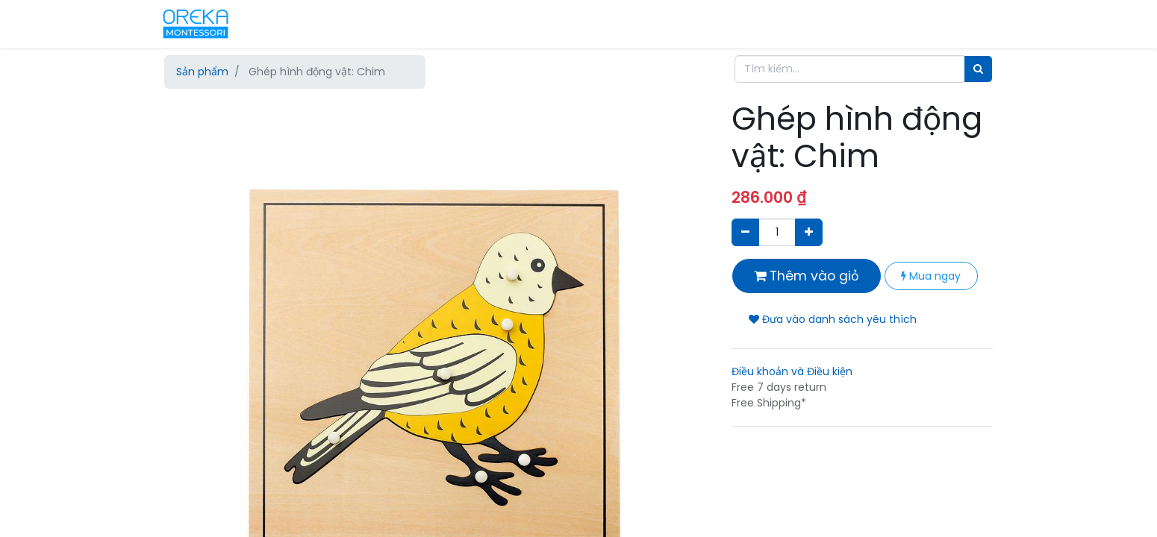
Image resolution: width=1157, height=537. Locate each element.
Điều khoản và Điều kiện (792, 371)
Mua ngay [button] (931, 275)
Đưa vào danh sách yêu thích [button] (833, 319)
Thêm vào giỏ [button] (806, 276)
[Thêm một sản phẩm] (809, 232)
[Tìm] (978, 69)
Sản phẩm (202, 71)
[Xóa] (745, 232)
